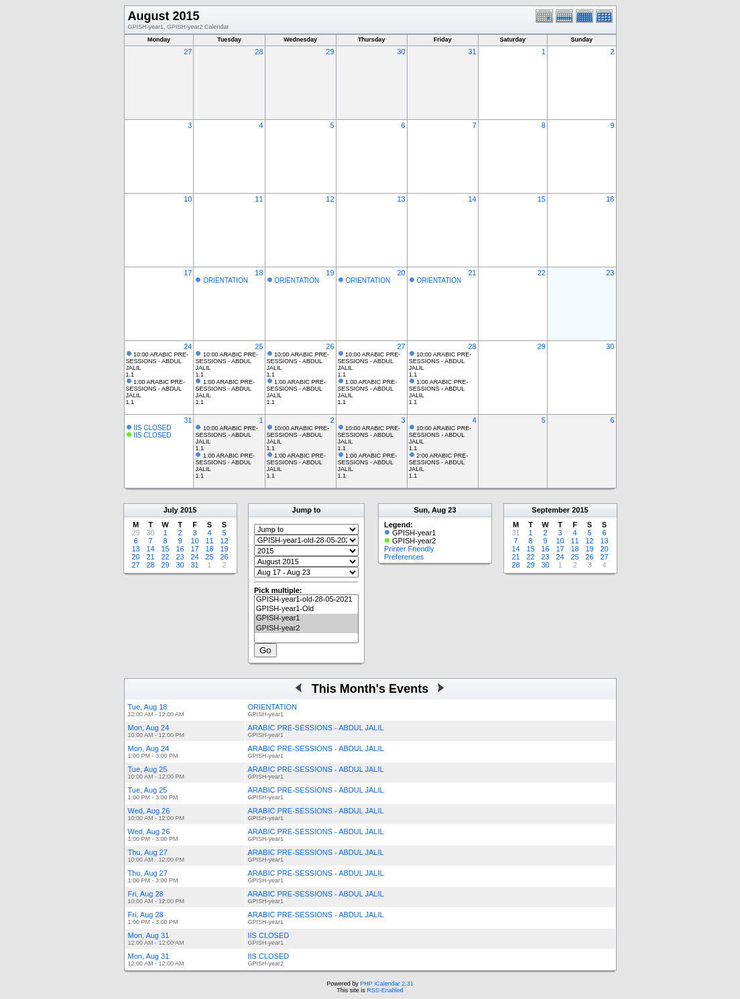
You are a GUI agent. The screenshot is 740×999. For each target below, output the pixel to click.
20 (401, 273)
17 (188, 273)
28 (259, 52)
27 (188, 52)
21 (473, 273)
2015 (188, 510)
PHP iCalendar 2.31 (386, 983)
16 (610, 199)
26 (330, 346)
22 (542, 273)
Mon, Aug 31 (149, 935)
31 (473, 52)
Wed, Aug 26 (149, 811)
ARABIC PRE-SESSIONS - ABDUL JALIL (316, 728)
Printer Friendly (409, 549)
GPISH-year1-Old (306, 609)
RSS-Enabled (385, 990)
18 (259, 273)
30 (401, 52)
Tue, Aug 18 (148, 707)
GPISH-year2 (306, 628)
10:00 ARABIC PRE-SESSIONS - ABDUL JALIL (157, 361)
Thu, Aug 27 (148, 852)
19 (330, 273)
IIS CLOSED (152, 427)
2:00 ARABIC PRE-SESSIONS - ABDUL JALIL (439, 462)
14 (473, 199)
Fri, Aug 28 (146, 894)
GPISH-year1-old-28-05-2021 (306, 599)
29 (330, 52)
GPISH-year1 (306, 618)
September (551, 510)
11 (259, 199)
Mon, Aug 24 (149, 728)
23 (610, 273)
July (171, 510)
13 (401, 199)
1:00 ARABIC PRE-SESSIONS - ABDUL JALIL (156, 389)
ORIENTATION (225, 280)
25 (259, 346)
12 (330, 199)
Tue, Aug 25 (148, 769)
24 (188, 346)
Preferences (404, 557)
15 (542, 199)
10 (188, 199)
